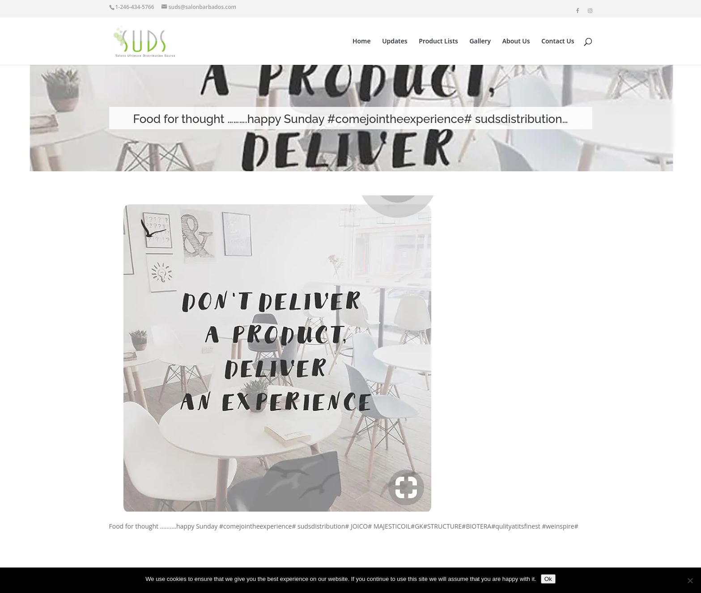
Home (362, 41)
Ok (548, 579)
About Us (516, 41)
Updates (394, 41)
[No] (689, 580)
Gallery (480, 41)
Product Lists (438, 41)
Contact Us (557, 41)
